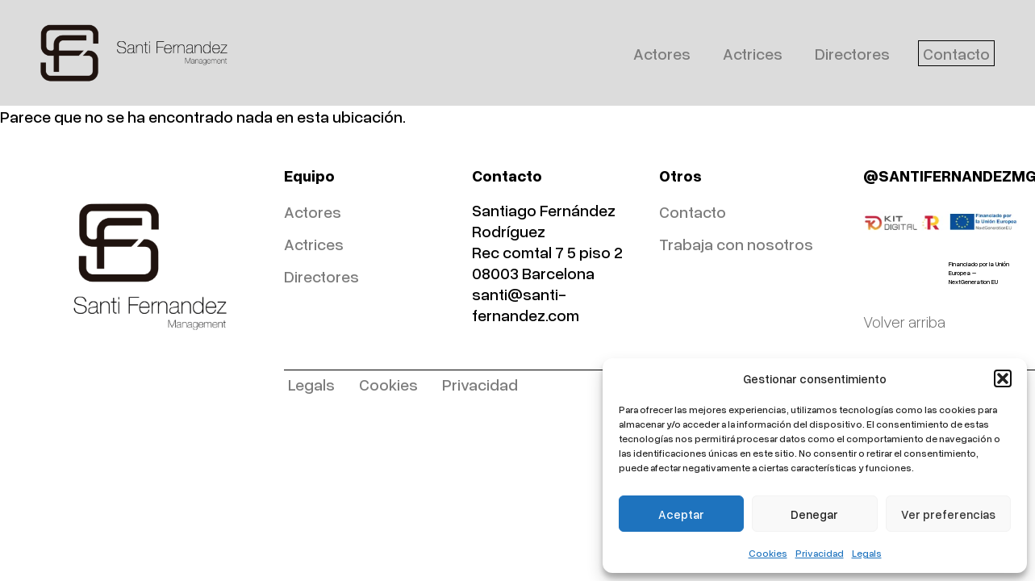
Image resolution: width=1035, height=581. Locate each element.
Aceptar (681, 514)
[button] (1003, 378)
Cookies (768, 553)
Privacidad (819, 553)
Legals (867, 553)
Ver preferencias (948, 514)
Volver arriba (904, 321)
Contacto (956, 53)
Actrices (753, 53)
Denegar (814, 514)
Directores (852, 53)
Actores (662, 53)
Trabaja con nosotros (736, 243)
